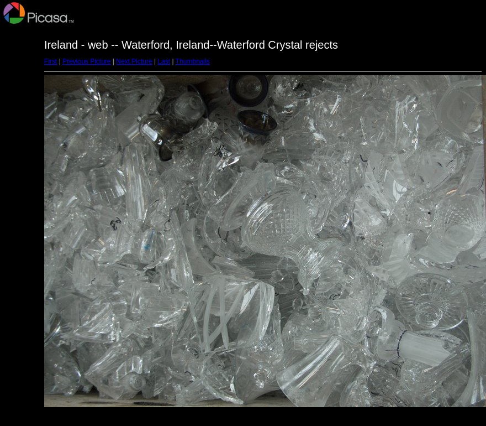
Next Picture (134, 61)
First (50, 61)
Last (163, 61)
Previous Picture (86, 61)
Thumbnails (193, 61)
